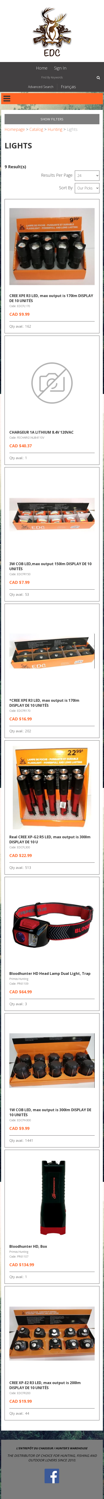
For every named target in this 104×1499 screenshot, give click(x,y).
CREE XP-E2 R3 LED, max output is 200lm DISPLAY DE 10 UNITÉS (45, 1385)
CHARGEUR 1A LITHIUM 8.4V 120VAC (41, 432)
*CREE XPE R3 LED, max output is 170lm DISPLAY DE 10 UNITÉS (44, 703)
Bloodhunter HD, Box (28, 1246)
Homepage (15, 129)
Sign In (60, 68)
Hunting (55, 129)
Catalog (36, 129)
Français (68, 86)
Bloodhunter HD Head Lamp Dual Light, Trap (50, 973)
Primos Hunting (18, 979)
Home (41, 68)
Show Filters (52, 119)
